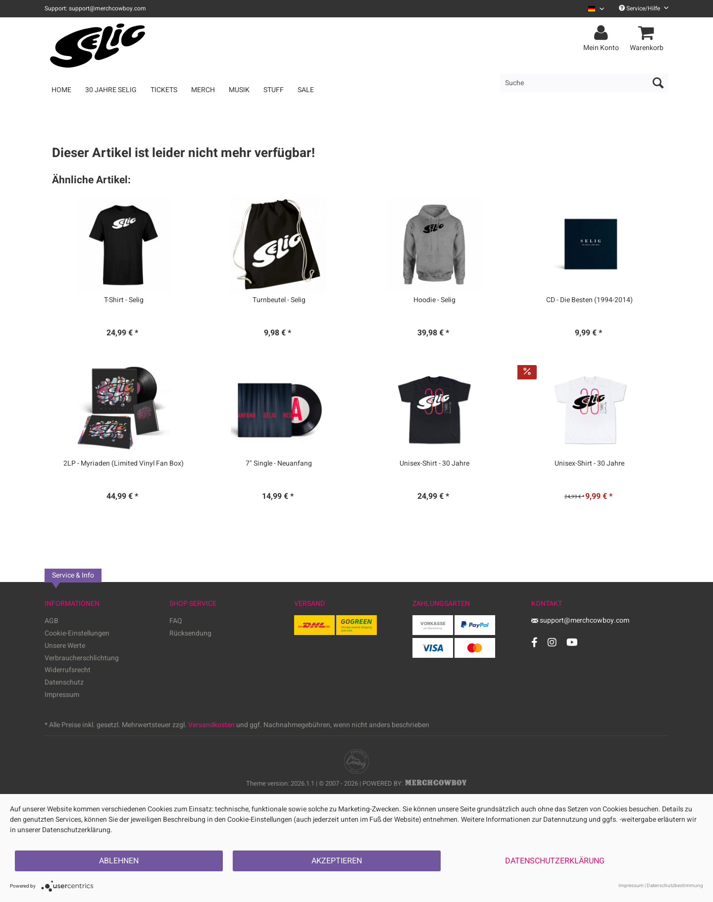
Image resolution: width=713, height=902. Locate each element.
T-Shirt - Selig (124, 300)
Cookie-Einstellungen (77, 633)
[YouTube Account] (572, 642)
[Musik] (239, 90)
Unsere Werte (65, 645)
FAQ (175, 621)
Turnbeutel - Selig (279, 300)
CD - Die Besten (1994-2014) (589, 300)
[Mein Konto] (602, 33)
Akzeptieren (336, 861)
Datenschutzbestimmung (675, 885)
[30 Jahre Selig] (111, 90)
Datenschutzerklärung (555, 861)
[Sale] (306, 90)
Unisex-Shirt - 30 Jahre (434, 464)
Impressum (62, 695)
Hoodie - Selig (434, 300)
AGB (51, 621)
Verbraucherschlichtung (82, 658)
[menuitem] (592, 8)
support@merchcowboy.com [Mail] (580, 620)
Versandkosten (211, 725)
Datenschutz (64, 682)
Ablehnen (119, 861)
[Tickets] (164, 90)
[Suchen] (658, 83)
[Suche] (584, 83)
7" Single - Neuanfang (279, 464)
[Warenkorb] (648, 33)
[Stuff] (273, 90)
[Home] (61, 90)
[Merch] (203, 90)
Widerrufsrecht (68, 670)
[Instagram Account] (552, 642)
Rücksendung (190, 633)
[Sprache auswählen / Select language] (596, 8)
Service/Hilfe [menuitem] (643, 8)
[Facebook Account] (534, 642)
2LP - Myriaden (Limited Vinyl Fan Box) (123, 464)
